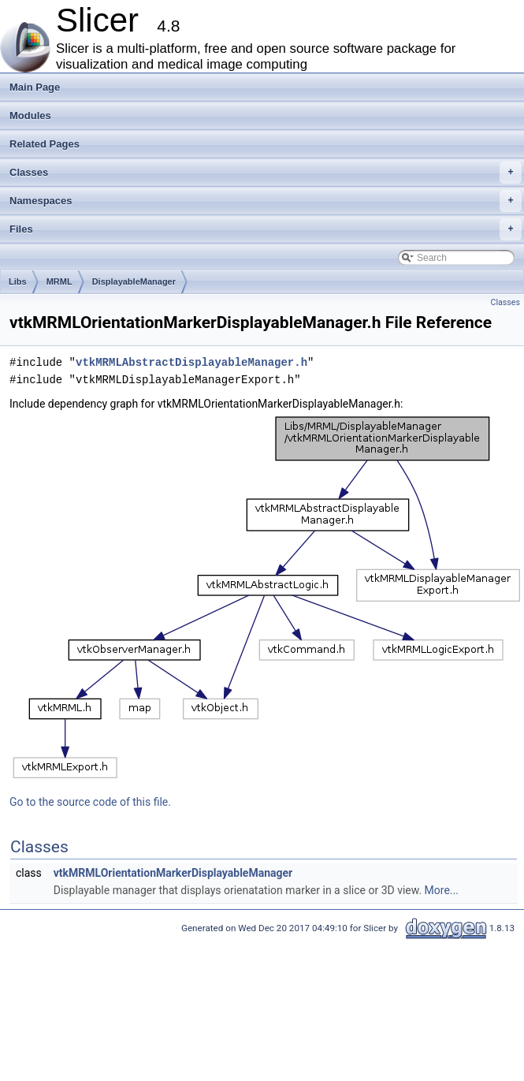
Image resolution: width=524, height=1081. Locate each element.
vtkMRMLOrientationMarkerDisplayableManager (173, 873)
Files (265, 229)
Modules (30, 115)
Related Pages (44, 144)
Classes (265, 173)
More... (442, 890)
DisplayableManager (134, 281)
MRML (59, 281)
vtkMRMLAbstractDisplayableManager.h (191, 362)
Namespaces (265, 201)
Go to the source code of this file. (90, 802)
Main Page (34, 87)
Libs (18, 281)
